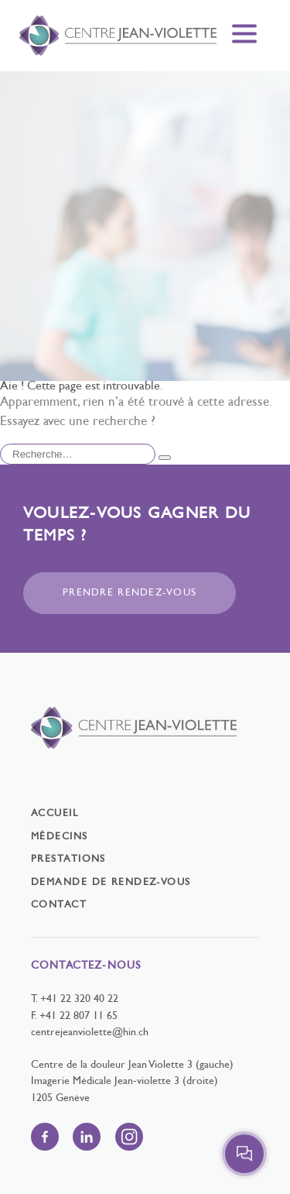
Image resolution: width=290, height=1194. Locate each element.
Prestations (68, 859)
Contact (59, 905)
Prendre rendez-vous (129, 593)
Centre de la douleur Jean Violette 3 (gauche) (132, 1065)
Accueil (54, 813)
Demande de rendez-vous (111, 882)
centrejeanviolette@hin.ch (89, 1033)
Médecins (59, 837)
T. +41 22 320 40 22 (74, 999)
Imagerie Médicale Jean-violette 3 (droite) (124, 1081)
